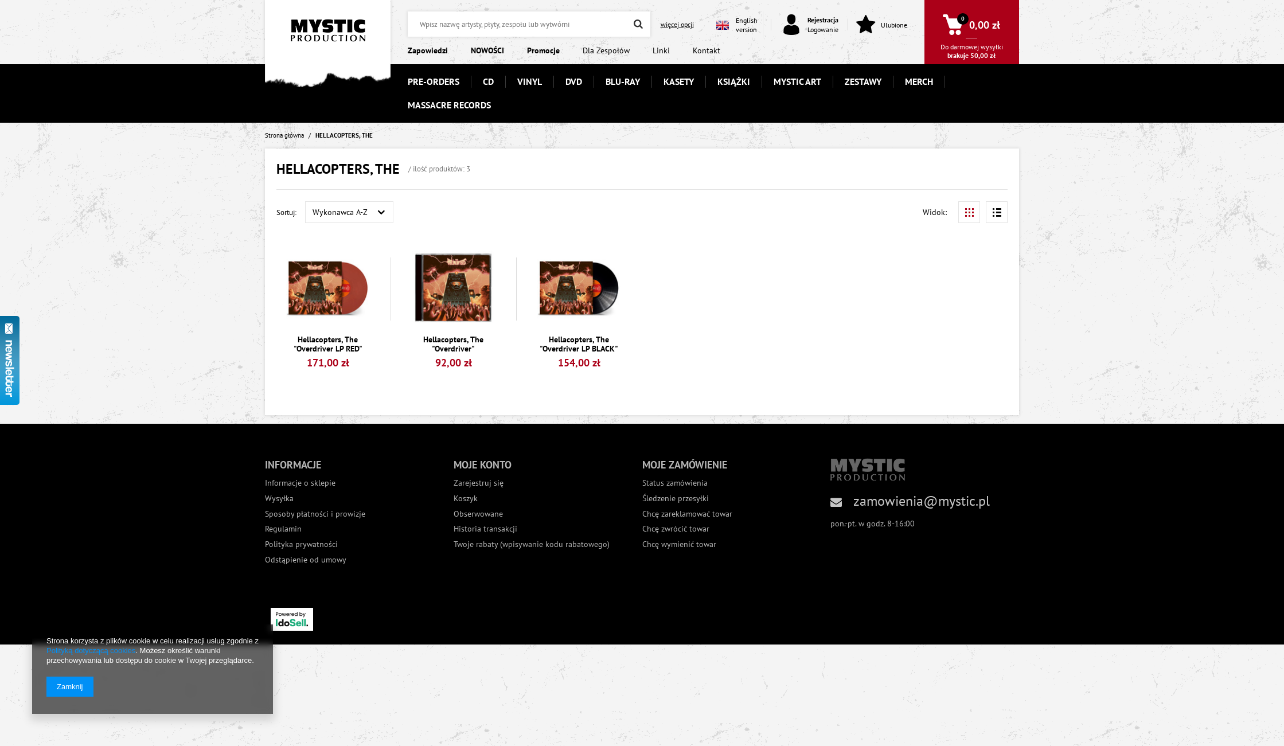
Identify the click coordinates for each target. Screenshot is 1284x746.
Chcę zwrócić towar (675, 529)
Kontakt (706, 50)
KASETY (679, 81)
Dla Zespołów (606, 50)
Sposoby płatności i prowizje (315, 514)
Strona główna (284, 135)
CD (488, 81)
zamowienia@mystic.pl (921, 501)
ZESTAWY (863, 81)
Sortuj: (286, 212)
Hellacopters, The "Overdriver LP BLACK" (579, 344)
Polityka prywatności (301, 544)
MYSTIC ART (797, 81)
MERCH (919, 81)
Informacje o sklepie (300, 483)
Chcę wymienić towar (679, 544)
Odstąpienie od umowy (305, 560)
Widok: (935, 212)
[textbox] (529, 24)
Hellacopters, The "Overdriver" (453, 344)
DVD (573, 81)
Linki (661, 50)
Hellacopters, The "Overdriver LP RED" (328, 344)
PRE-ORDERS (433, 81)
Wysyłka (279, 498)
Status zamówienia (675, 483)
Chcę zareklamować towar (687, 514)
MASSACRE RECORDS (449, 105)
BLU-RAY (623, 81)
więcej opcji (677, 24)
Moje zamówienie (684, 464)
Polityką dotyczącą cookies (90, 650)
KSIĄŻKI (733, 81)
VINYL (529, 81)
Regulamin (283, 529)
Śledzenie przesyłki (675, 498)
